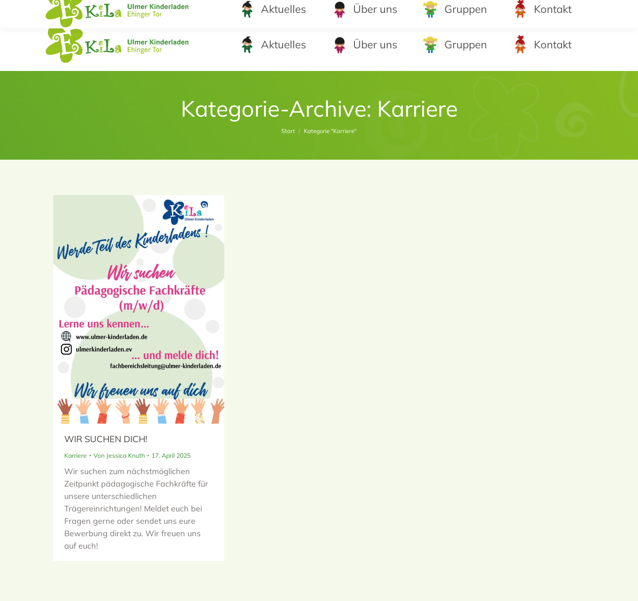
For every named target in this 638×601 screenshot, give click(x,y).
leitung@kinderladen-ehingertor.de (507, 8)
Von (119, 456)
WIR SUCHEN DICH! (106, 438)
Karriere (75, 456)
